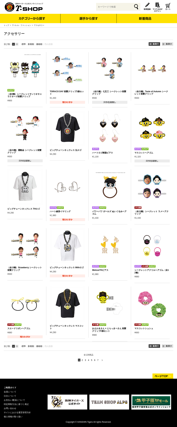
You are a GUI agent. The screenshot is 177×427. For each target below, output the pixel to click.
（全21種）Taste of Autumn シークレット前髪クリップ (151, 92)
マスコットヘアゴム (143, 153)
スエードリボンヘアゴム (18, 328)
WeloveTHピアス (100, 270)
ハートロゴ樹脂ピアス (102, 153)
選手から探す (88, 18)
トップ (6, 25)
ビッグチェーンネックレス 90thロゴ (67, 267)
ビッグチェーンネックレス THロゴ (23, 209)
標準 (24, 44)
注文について (10, 396)
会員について (10, 392)
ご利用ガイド (10, 387)
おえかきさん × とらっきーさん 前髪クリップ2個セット (109, 329)
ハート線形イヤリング (60, 211)
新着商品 (145, 16)
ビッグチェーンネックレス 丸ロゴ (65, 150)
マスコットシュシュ (143, 328)
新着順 (31, 44)
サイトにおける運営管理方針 (17, 412)
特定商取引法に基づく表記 (16, 404)
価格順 (39, 44)
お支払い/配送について (14, 400)
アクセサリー (39, 25)
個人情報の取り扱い (13, 416)
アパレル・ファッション (21, 25)
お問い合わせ (10, 408)
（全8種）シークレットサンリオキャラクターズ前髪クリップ (24, 95)
